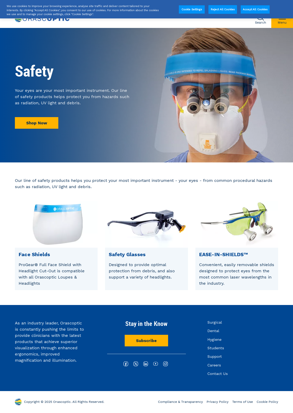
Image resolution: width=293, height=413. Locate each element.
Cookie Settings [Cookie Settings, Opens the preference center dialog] (192, 9)
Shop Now (36, 122)
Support (214, 356)
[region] (146, 9)
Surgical (214, 322)
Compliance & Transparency (180, 402)
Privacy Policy (217, 402)
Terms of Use (242, 402)
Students (215, 348)
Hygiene (214, 339)
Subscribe (146, 340)
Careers (214, 365)
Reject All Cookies (223, 9)
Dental (213, 331)
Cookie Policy (267, 402)
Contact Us (217, 373)
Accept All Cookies (255, 9)
